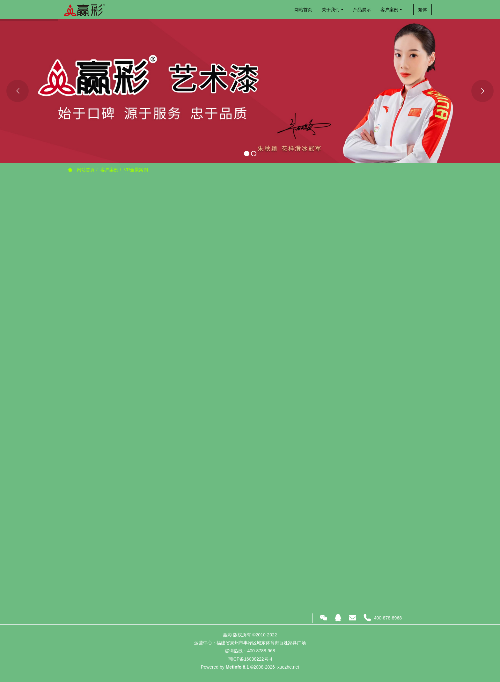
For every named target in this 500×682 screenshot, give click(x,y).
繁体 (422, 9)
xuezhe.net (288, 667)
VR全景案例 (136, 169)
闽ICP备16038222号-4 (250, 659)
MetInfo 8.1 (237, 667)
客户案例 (109, 169)
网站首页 (303, 9)
